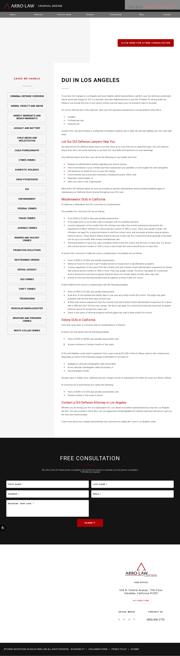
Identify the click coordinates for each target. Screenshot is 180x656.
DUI (27, 189)
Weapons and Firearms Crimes (27, 319)
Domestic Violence (27, 170)
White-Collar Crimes (27, 330)
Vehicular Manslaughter (27, 308)
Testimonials (116, 14)
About (13, 14)
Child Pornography (27, 150)
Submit (90, 523)
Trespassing (27, 298)
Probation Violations (27, 250)
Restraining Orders (27, 260)
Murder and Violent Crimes (27, 239)
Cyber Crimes (27, 160)
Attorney (38, 14)
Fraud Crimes (27, 218)
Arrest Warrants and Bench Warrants (27, 117)
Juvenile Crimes (27, 228)
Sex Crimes (27, 279)
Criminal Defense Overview (27, 96)
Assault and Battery (27, 128)
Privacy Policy (119, 649)
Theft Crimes (27, 289)
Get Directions (141, 601)
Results (90, 14)
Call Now (149, 6)
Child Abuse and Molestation (27, 139)
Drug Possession (27, 179)
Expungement (27, 199)
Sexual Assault (27, 269)
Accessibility (78, 649)
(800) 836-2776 (155, 620)
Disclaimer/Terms (98, 649)
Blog (141, 14)
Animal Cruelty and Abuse (27, 106)
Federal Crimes (27, 208)
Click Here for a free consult (145, 43)
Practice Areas (64, 14)
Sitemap (135, 649)
